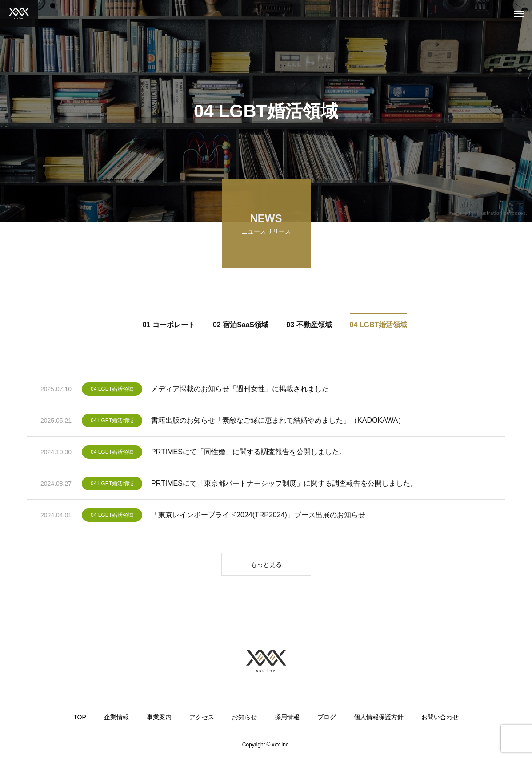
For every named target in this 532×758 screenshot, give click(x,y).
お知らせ (244, 717)
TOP (79, 717)
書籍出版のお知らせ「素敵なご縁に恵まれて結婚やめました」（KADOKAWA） (278, 421)
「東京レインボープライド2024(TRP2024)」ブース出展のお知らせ (258, 516)
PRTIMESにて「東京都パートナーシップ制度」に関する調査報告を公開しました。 (284, 484)
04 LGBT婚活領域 (112, 390)
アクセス (201, 717)
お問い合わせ (440, 717)
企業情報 (116, 717)
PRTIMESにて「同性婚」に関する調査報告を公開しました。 (248, 453)
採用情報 (287, 717)
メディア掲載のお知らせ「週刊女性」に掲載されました (240, 390)
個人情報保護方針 (379, 717)
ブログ (326, 717)
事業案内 (159, 717)
